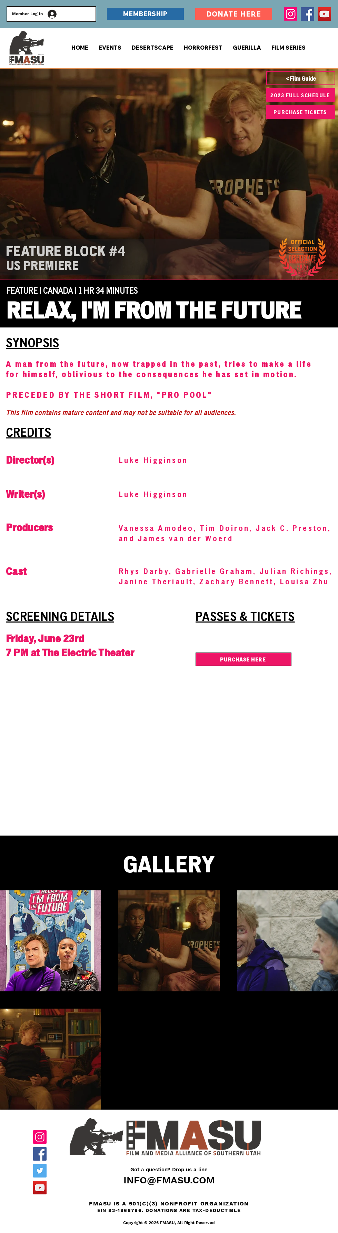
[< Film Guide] (300, 78)
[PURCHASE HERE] (243, 659)
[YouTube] (324, 14)
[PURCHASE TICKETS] (300, 112)
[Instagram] (290, 14)
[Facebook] (307, 14)
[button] (288, 47)
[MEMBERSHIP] (145, 14)
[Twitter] (40, 1171)
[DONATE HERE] (233, 14)
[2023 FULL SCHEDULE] (300, 95)
